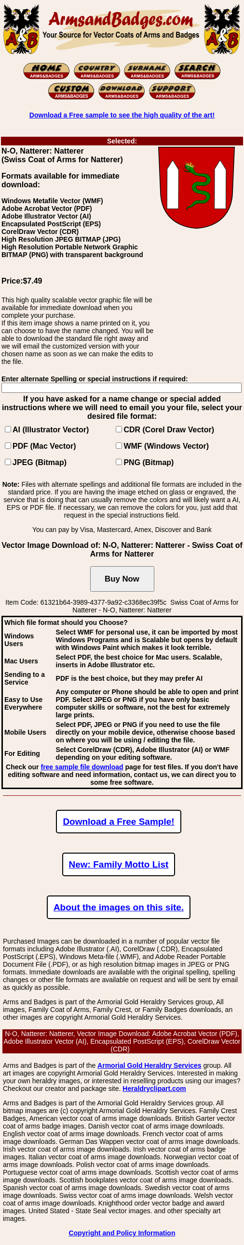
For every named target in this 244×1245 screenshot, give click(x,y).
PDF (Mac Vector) (44, 446)
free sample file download (82, 767)
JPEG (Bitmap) (40, 462)
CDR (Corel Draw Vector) (168, 430)
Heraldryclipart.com (154, 1088)
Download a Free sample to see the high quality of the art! (122, 115)
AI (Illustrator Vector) (51, 430)
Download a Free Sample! (118, 822)
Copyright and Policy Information (122, 1233)
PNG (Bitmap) (148, 462)
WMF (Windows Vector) (166, 446)
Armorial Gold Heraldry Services (149, 1065)
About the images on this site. (119, 907)
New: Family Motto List (119, 864)
